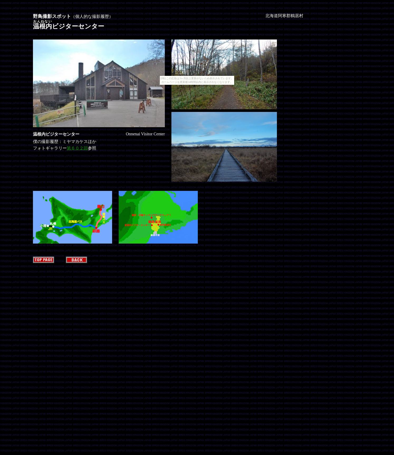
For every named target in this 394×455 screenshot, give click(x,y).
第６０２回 (77, 148)
